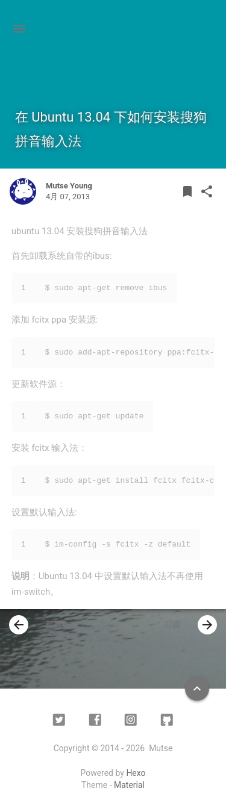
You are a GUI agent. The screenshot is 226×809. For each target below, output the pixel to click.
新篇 (35, 624)
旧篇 (190, 624)
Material (129, 785)
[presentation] (18, 624)
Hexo (135, 773)
